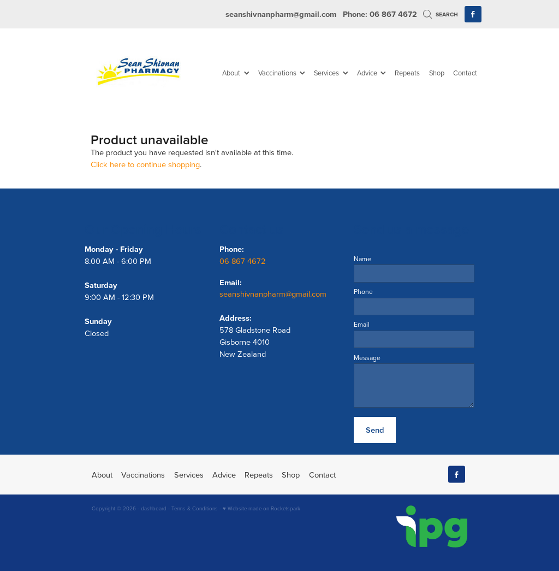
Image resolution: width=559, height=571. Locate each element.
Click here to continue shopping (145, 164)
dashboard (153, 508)
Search (440, 14)
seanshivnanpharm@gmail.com (280, 14)
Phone (363, 292)
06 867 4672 (243, 261)
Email (362, 324)
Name (362, 259)
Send (375, 429)
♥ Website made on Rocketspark (261, 508)
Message (367, 358)
